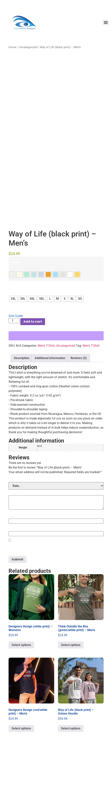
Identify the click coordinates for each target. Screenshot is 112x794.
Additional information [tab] (50, 402)
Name (14, 559)
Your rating (18, 523)
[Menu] (105, 22)
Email (14, 572)
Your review (18, 536)
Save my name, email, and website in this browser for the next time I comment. (55, 592)
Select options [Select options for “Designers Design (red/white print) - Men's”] (21, 772)
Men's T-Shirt (46, 389)
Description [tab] (21, 402)
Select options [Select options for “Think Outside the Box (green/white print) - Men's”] (70, 688)
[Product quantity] (14, 364)
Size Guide (16, 359)
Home (12, 47)
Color (16, 306)
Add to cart (32, 365)
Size (15, 330)
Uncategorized (28, 47)
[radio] (12, 318)
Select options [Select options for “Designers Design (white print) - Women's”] (21, 688)
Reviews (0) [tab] (79, 402)
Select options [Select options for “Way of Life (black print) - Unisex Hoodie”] (70, 772)
